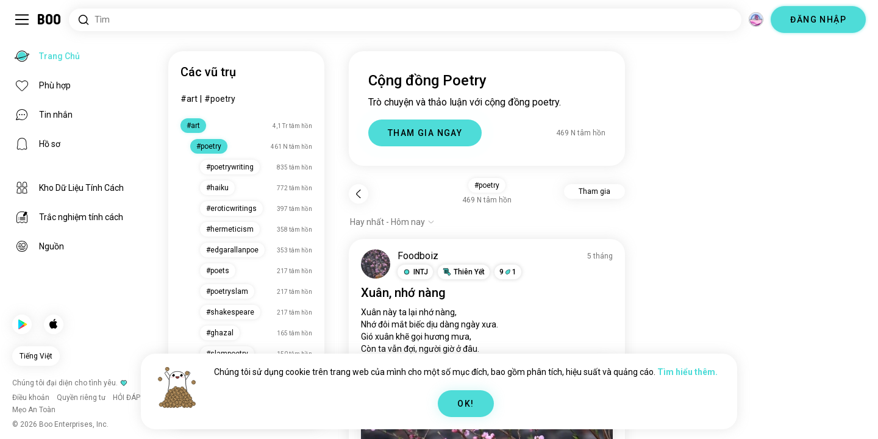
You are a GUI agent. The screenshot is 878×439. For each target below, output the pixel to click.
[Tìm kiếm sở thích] (405, 20)
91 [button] (507, 272)
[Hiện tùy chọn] (392, 222)
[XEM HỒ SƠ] (375, 264)
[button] (415, 272)
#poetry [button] (486, 185)
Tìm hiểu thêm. (687, 372)
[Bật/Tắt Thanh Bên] (21, 19)
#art (189, 99)
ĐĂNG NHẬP (818, 19)
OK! (465, 404)
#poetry (219, 99)
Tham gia (594, 191)
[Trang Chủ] (50, 19)
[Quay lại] (358, 194)
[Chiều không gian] (756, 19)
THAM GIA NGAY (425, 133)
